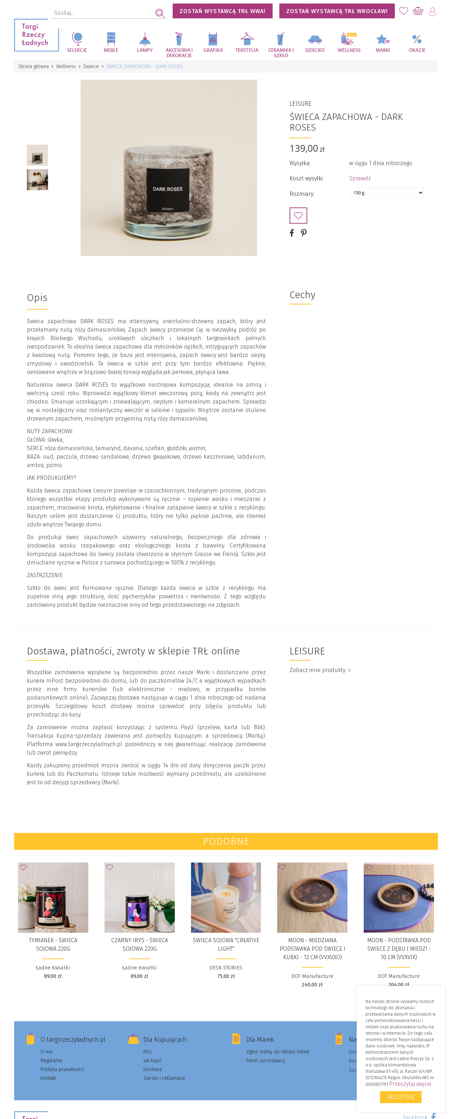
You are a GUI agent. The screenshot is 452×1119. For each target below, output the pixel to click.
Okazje (417, 50)
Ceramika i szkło (281, 53)
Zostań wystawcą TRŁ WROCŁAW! (337, 11)
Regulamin (52, 1061)
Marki (383, 50)
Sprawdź (360, 178)
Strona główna (33, 66)
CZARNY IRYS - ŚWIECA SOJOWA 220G (139, 944)
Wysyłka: (300, 163)
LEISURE (300, 104)
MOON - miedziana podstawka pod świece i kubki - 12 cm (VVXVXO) (312, 949)
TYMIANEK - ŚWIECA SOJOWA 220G (53, 944)
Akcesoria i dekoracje (179, 53)
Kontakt (48, 1078)
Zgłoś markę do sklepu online (278, 1052)
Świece (91, 66)
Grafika (213, 50)
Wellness (349, 50)
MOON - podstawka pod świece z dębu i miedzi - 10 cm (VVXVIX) (399, 949)
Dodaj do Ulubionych (298, 215)
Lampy (145, 50)
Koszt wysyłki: (306, 178)
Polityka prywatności (62, 1069)
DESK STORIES (225, 967)
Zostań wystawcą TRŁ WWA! (223, 11)
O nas (47, 1052)
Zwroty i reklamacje (164, 1078)
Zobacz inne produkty (320, 670)
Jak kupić (152, 1061)
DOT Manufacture (312, 976)
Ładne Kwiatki (53, 967)
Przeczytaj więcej (410, 1084)
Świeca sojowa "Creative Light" (226, 944)
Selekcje (77, 50)
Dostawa (152, 1069)
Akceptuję (400, 1097)
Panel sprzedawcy (265, 1061)
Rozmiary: (302, 193)
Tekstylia (247, 50)
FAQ (147, 1052)
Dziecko (315, 50)
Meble (111, 50)
